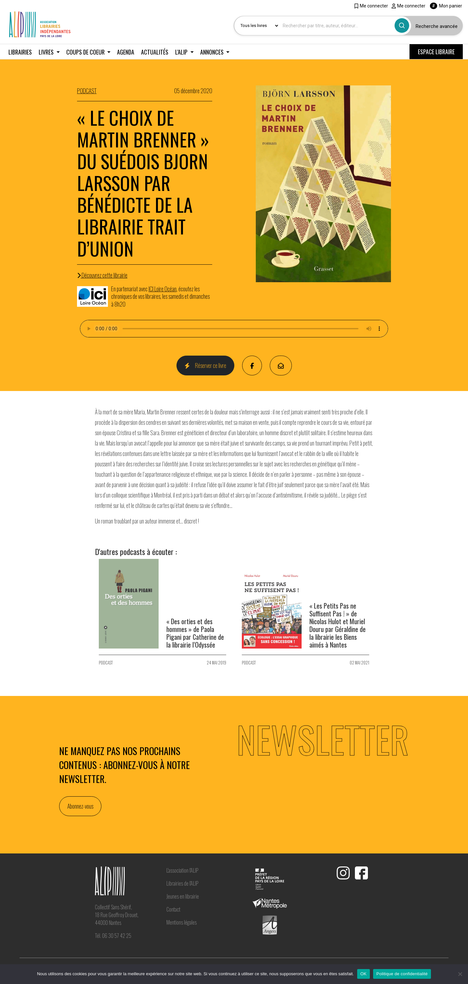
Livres (47, 52)
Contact (173, 909)
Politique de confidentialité (402, 973)
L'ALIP (182, 52)
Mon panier (446, 6)
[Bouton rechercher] (402, 25)
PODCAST (87, 90)
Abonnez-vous (80, 806)
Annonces (212, 52)
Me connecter (371, 5)
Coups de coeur (86, 52)
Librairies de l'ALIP (182, 883)
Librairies (20, 52)
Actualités (154, 52)
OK (363, 973)
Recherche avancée (437, 26)
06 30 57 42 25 (116, 936)
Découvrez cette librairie (102, 275)
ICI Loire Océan (162, 288)
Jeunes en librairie (182, 896)
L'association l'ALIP (182, 870)
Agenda (125, 52)
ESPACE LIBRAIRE (436, 51)
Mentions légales (181, 922)
